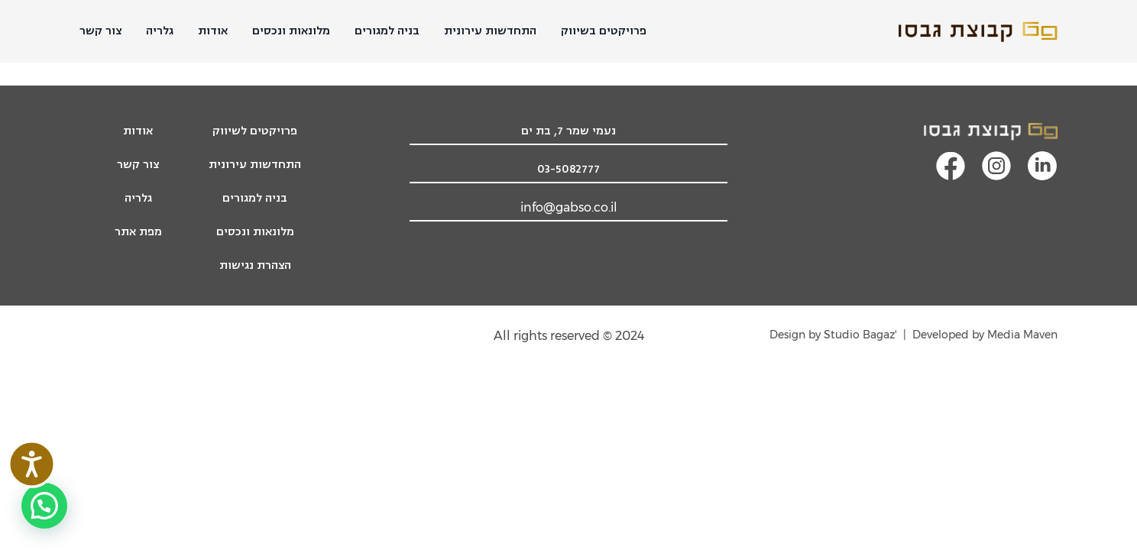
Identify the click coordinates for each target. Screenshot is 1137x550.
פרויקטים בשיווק (603, 31)
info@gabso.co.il (568, 207)
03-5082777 (568, 169)
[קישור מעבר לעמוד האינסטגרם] (996, 165)
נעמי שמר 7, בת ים (568, 131)
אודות (213, 31)
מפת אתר (138, 232)
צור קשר (100, 31)
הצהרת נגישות (255, 265)
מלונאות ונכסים (291, 31)
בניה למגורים (387, 31)
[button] (44, 506)
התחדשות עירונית (490, 31)
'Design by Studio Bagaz (833, 334)
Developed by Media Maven (985, 334)
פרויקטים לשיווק (254, 131)
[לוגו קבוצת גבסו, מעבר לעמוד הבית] (978, 131)
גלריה (159, 31)
